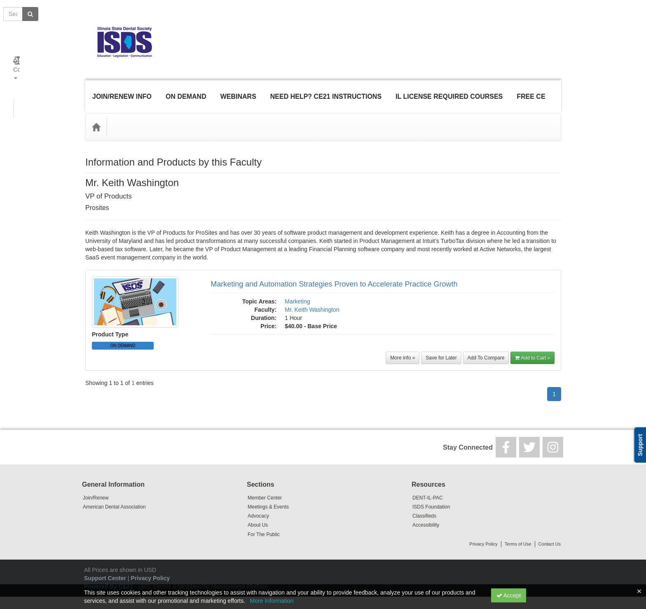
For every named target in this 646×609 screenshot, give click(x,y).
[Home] (96, 114)
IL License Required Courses (447, 90)
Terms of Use (518, 531)
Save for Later (441, 345)
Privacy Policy (483, 531)
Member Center (265, 485)
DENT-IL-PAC (427, 485)
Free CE (529, 90)
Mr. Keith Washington (312, 297)
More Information (272, 600)
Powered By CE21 (109, 574)
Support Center (105, 565)
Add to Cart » (532, 345)
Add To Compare (486, 345)
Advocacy (258, 503)
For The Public (264, 522)
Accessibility (425, 513)
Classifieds (424, 503)
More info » (402, 345)
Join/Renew (96, 485)
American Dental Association (114, 494)
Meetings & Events (268, 494)
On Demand (184, 90)
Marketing (297, 289)
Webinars (237, 90)
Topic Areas (132, 114)
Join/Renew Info (120, 90)
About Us (258, 513)
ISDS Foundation (431, 494)
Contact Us (549, 531)
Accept (508, 595)
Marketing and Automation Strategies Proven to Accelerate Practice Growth (334, 272)
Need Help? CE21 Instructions (324, 90)
